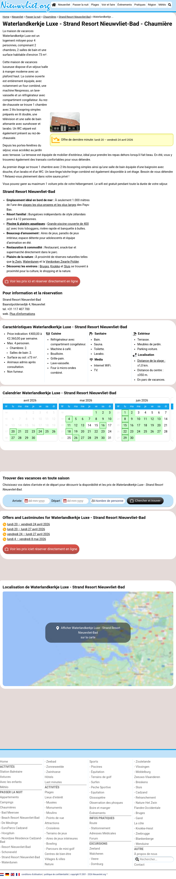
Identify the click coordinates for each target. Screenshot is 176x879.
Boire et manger (99, 808)
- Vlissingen (141, 767)
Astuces (5, 777)
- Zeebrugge (142, 833)
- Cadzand (140, 792)
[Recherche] (169, 5)
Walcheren (96, 854)
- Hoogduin (7, 833)
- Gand (138, 818)
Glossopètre (97, 797)
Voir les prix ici (41, 281)
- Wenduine (141, 844)
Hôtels (49, 777)
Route (93, 823)
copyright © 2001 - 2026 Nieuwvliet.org (88, 874)
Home (4, 761)
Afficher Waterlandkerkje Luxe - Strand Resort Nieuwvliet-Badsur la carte (88, 632)
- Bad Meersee (9, 812)
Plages (95, 4)
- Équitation (96, 772)
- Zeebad (50, 761)
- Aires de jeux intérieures (61, 838)
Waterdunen (31, 261)
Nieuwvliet (64, 4)
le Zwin (16, 261)
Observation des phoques (106, 803)
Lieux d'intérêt (54, 797)
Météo (162, 4)
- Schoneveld (8, 852)
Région (152, 4)
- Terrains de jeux (56, 833)
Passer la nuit (80, 4)
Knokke (55, 266)
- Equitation (96, 792)
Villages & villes (55, 859)
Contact (139, 864)
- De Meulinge (9, 823)
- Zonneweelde (54, 767)
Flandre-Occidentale (147, 808)
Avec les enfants (11, 782)
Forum (93, 838)
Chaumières (8, 807)
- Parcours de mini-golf (59, 849)
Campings (6, 802)
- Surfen (94, 782)
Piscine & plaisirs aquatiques (26, 224)
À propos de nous (145, 854)
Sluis (67, 266)
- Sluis (138, 787)
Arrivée (17, 501)
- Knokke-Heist (143, 828)
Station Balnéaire (11, 771)
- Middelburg (142, 772)
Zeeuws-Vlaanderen (147, 777)
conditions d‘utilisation (32, 874)
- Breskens (141, 782)
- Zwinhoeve (52, 772)
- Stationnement (99, 828)
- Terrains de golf (100, 777)
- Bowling (51, 843)
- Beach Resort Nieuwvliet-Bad (19, 818)
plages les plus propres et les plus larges (49, 205)
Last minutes (53, 782)
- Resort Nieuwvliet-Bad (15, 847)
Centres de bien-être (58, 854)
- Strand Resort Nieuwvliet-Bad (20, 857)
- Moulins (51, 813)
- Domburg (96, 864)
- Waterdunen (8, 862)
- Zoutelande (142, 761)
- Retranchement (145, 797)
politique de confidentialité (56, 874)
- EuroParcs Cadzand (13, 828)
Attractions (52, 823)
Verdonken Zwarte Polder (62, 261)
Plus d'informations (22, 314)
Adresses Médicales (102, 833)
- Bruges (139, 813)
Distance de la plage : (151, 361)
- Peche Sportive (100, 787)
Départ (56, 501)
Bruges (44, 266)
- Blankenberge (144, 839)
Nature (49, 864)
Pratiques (139, 4)
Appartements (9, 797)
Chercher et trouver (145, 501)
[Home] (54, 5)
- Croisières (52, 828)
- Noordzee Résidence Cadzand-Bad (21, 840)
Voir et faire (108, 4)
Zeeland (94, 848)
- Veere (93, 859)
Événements (124, 4)
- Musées (51, 802)
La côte (139, 823)
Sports (93, 761)
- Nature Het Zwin (145, 803)
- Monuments (53, 807)
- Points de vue (54, 818)
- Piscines (95, 767)
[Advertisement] (88, 460)
